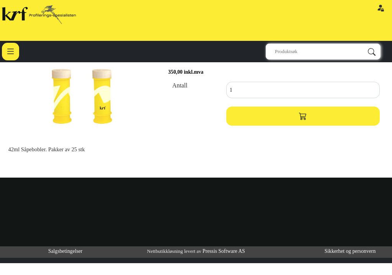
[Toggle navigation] (10, 51)
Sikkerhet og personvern (350, 251)
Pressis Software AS (224, 251)
